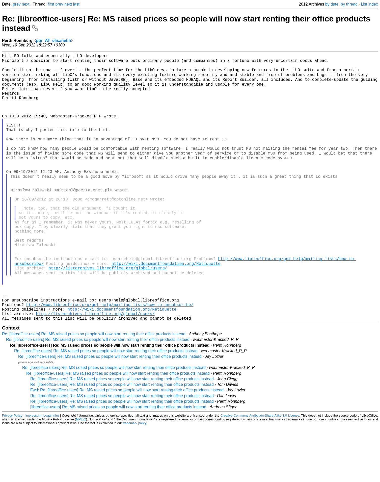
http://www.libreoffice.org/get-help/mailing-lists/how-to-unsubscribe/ (109, 356)
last (76, 4)
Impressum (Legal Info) (42, 470)
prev (17, 4)
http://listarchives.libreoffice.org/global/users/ (107, 312)
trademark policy (134, 478)
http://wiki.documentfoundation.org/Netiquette (166, 306)
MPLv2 (81, 474)
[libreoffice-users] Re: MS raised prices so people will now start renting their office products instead (118, 462)
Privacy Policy (12, 470)
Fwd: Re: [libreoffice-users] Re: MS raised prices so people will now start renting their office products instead (127, 445)
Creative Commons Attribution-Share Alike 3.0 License (260, 470)
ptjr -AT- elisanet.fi (53, 40)
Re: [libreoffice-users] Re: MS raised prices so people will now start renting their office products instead (93, 389)
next (25, 4)
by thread (349, 4)
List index (369, 4)
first (51, 4)
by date (331, 4)
